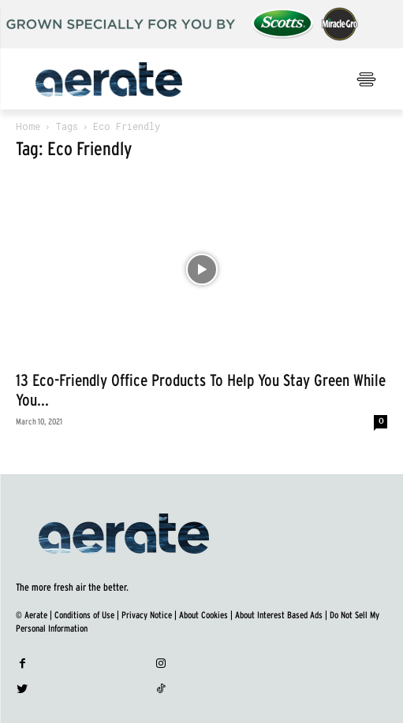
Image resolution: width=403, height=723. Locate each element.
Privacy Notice (146, 615)
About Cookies (203, 615)
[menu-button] (366, 79)
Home (28, 126)
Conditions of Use (84, 615)
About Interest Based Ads (279, 615)
